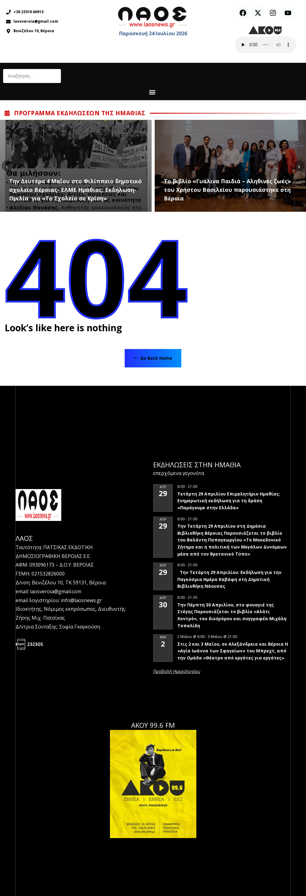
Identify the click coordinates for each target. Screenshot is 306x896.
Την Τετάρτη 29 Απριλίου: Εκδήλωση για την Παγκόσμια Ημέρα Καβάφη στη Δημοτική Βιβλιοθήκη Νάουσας (229, 579)
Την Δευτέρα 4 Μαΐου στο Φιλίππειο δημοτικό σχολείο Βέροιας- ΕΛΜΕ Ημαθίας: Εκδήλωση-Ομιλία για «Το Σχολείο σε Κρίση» (75, 189)
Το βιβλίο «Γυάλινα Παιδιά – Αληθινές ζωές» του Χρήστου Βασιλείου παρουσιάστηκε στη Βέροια (227, 189)
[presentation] (7, 166)
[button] (152, 92)
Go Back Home (153, 358)
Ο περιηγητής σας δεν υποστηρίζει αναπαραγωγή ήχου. (265, 44)
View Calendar (176, 671)
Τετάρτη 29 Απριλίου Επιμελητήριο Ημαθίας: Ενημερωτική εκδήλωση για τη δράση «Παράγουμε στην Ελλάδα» (228, 501)
